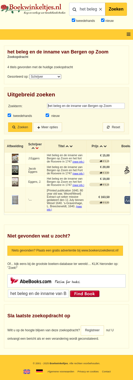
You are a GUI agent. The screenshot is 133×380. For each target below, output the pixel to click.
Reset (113, 127)
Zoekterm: (15, 106)
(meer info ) (78, 161)
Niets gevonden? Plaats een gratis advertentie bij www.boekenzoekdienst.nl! (65, 250)
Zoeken (116, 9)
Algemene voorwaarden (61, 371)
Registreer (92, 330)
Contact (106, 371)
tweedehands (85, 21)
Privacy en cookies (88, 371)
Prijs (95, 146)
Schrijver (35, 144)
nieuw (109, 21)
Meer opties (49, 127)
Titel (61, 146)
